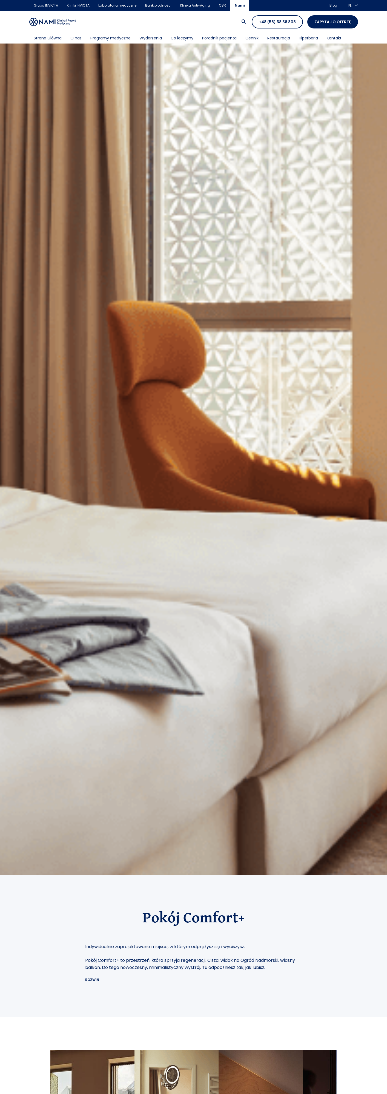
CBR (222, 5)
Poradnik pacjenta (219, 38)
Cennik (252, 38)
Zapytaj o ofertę (332, 22)
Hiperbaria (308, 38)
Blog (333, 5)
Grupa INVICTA (46, 5)
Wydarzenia (150, 38)
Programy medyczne (110, 38)
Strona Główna (48, 38)
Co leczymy (182, 38)
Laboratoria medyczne (117, 5)
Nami (240, 5)
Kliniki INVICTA (78, 5)
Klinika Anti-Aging (195, 5)
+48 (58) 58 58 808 (277, 22)
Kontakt (334, 38)
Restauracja (278, 38)
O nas (76, 38)
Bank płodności (158, 5)
